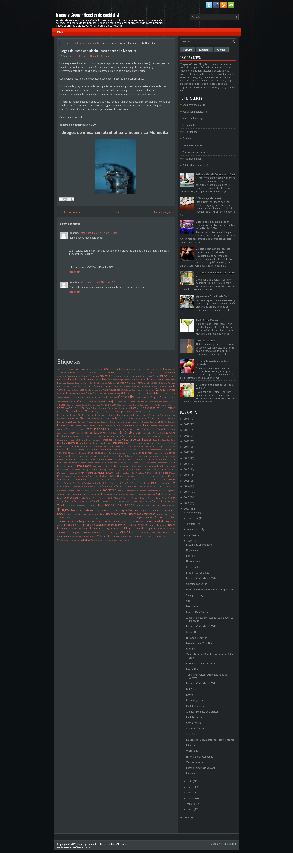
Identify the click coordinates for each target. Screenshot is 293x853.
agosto (191, 535)
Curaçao (123, 408)
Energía (113, 422)
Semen (96, 498)
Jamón (106, 446)
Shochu (117, 498)
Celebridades (116, 389)
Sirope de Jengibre (139, 498)
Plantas (89, 486)
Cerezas (141, 389)
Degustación (99, 411)
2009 (186, 817)
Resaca (67, 494)
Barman (79, 379)
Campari (145, 386)
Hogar (155, 439)
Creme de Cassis (195, 567)
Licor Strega (161, 462)
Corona (139, 401)
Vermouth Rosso (66, 536)
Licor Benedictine (94, 452)
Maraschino (128, 469)
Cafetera (98, 386)
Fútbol (78, 432)
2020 (186, 452)
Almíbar (93, 372)
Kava (102, 449)
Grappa (87, 436)
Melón (132, 472)
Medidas (125, 472)
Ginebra (129, 432)
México (164, 472)
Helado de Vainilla (151, 436)
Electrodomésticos (66, 421)
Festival (161, 425)
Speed (82, 501)
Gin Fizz (190, 649)
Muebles (146, 476)
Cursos (163, 408)
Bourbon (121, 382)
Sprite (88, 501)
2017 (76, 369)
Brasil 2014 (153, 383)
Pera (124, 483)
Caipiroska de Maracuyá (195, 165)
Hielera (82, 439)
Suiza (111, 501)
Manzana (96, 469)
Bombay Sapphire (90, 383)
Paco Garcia (78, 483)
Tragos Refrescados (92, 528)
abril (189, 792)
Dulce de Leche (132, 418)
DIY (81, 418)
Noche (104, 479)
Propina (172, 486)
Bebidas (107, 379)
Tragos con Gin (66, 517)
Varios (125, 532)
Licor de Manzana (105, 459)
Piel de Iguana (190, 131)
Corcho (119, 401)
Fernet (146, 425)
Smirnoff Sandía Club (193, 105)
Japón (112, 446)
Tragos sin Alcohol (114, 528)
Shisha (110, 498)
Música (171, 476)
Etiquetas (109, 425)
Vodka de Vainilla (73, 540)
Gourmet (151, 432)
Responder (74, 271)
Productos (162, 486)
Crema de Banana (160, 401)
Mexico (156, 472)
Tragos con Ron (165, 517)
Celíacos (127, 389)
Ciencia (60, 397)
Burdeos (67, 386)
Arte (113, 375)
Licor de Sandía (86, 462)
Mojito (120, 476)
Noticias (112, 479)
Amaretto (111, 372)
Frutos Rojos (162, 429)
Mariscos (61, 472)
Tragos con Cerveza (117, 514)
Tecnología (157, 501)
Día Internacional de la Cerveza (158, 411)
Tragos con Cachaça (76, 514)
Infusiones (130, 443)
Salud (159, 494)
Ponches (128, 486)
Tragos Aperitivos (105, 510)
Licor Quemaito (133, 462)
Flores (81, 429)
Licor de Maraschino (142, 459)
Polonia (112, 486)
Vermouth (155, 532)
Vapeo (116, 532)
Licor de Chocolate (89, 456)
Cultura (103, 408)
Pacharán (68, 483)
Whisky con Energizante (195, 152)
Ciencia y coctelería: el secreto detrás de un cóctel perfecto (213, 250)
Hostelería (170, 439)
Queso (90, 490)
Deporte (109, 411)
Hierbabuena (107, 439)
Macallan (152, 466)
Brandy (138, 382)
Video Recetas (89, 536)
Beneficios (134, 379)
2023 (88, 369)
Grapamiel (77, 436)
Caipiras (108, 386)
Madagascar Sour (191, 158)
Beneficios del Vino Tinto (200, 643)
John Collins (192, 734)
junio (189, 781)
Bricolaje (163, 383)
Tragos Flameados (157, 524)
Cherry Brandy (92, 393)
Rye (115, 494)
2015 (65, 369)
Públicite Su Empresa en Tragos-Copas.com (209, 589)
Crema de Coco (94, 404)
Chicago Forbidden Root (110, 393)
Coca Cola (96, 397)
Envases (145, 422)
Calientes (118, 386)
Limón (87, 466)
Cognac (154, 397)
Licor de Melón (159, 459)
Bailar (156, 376)
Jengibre (119, 446)
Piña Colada (163, 482)
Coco (138, 397)
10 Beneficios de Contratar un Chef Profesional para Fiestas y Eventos (215, 176)
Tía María (91, 505)
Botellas (112, 382)
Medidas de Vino (195, 706)
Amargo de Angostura (127, 372)
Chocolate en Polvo (167, 393)
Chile (123, 393)
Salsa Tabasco (129, 494)
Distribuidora (72, 418)
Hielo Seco (95, 439)
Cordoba (126, 401)
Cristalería (79, 408)
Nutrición (158, 479)
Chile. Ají (130, 393)
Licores (171, 462)
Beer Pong (117, 379)
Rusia (109, 494)
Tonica (148, 505)
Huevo (71, 443)
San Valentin (72, 497)
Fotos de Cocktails (97, 429)
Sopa (71, 501)
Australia (120, 376)
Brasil (145, 382)
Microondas (74, 476)
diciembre (192, 512)
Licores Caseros (66, 466)
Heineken (137, 436)
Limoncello (96, 466)
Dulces (143, 418)
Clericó (81, 397)
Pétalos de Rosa (144, 483)
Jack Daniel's (85, 446)
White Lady (192, 751)
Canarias (162, 386)
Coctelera (145, 397)
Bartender (89, 379)
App (64, 376)
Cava (105, 389)
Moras (139, 476)
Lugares (132, 466)
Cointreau (164, 397)
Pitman (68, 486)
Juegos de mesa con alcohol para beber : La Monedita (98, 51)
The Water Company (75, 505)
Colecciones (62, 401)
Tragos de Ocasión (94, 525)
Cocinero (114, 397)
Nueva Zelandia (126, 479)
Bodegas (61, 382)
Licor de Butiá (159, 452)
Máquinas (106, 469)
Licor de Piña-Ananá (197, 612)
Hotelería (62, 442)
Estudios (99, 425)
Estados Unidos (65, 425)
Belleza (125, 379)
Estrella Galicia (88, 425)
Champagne (73, 393)
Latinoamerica (154, 449)
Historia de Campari (196, 637)
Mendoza (140, 472)
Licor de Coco (105, 456)
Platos (105, 486)
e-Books (162, 418)
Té (150, 501)
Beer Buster (192, 606)
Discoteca (61, 418)
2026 (100, 369)
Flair (76, 429)
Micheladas (63, 476)
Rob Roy (190, 555)
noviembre (193, 518)
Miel (90, 476)
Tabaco (145, 501)
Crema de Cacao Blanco (77, 404)
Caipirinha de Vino (192, 145)
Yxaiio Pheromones (114, 540)
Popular (187, 49)
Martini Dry (91, 472)
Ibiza (95, 443)
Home (63, 43)
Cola (173, 397)
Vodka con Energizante (194, 111)
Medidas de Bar (194, 717)
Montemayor (130, 476)
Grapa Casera (193, 723)
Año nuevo (159, 372)
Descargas (118, 411)
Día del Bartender (134, 411)
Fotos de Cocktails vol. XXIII (201, 626)
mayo (190, 787)
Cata (81, 389)
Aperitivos (170, 372)
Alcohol (159, 369)
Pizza (74, 486)
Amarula (141, 372)
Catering (98, 389)
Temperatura (169, 501)
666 (188, 600)
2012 (186, 497)
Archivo (221, 49)
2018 (82, 369)
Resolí (74, 494)
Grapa (69, 436)
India (110, 443)
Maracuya (116, 469)
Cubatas (94, 408)
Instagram (150, 443)
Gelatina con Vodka (196, 584)
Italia (77, 446)
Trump (172, 528)
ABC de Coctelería (115, 369)
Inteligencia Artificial (165, 443)
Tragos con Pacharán (124, 517)
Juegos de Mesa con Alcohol (83, 43)
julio (189, 540)
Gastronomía (101, 432)
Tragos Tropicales (136, 528)
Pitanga (60, 486)
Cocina (105, 397)
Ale (174, 369)
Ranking (98, 490)
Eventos (127, 425)
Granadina (162, 432)
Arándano (94, 375)
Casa (76, 389)
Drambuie (109, 418)
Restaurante (84, 494)
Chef (83, 393)
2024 (94, 369)
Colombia (72, 401)
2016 (71, 369)
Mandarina (77, 469)
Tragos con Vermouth (90, 521)
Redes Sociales (132, 490)
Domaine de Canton (94, 418)
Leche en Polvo (77, 452)
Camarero (135, 386)
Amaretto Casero (195, 728)
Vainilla (94, 532)
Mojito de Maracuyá (193, 118)
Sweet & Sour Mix (133, 501)
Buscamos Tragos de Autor (201, 663)
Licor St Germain (148, 462)
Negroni (88, 479)
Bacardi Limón (145, 376)
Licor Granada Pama (117, 462)
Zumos (125, 540)
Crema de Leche (109, 404)
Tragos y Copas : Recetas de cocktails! (87, 14)
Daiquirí (171, 408)
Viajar (78, 536)
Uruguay (75, 532)
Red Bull (121, 490)
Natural (71, 479)
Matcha (117, 472)
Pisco (172, 482)
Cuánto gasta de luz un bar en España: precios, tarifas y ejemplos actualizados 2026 (215, 225)
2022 (186, 441)
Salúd (167, 494)
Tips (100, 505)
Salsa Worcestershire (145, 494)
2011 (186, 503)
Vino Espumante (135, 536)
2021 (186, 447)
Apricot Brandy (81, 375)
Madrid (160, 466)
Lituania (124, 466)
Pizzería (81, 486)
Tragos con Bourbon (150, 510)
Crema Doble (64, 408)
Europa (117, 425)
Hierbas (117, 439)
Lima (78, 466)
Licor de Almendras (112, 452)
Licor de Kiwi (70, 459)
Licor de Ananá (128, 452)
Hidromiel (73, 439)
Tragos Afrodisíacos (82, 510)
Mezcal (172, 472)
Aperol (60, 376)
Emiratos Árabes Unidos (89, 422)
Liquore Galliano (110, 466)
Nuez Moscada (139, 479)
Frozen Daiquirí (194, 669)
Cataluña (89, 389)
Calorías (126, 386)
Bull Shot (191, 689)
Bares (71, 379)
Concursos (99, 401)
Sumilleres (119, 501)
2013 (186, 492)
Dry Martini (192, 550)
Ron (103, 494)
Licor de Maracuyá (122, 459)
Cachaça (82, 386)
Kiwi (115, 449)
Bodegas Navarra (74, 383)
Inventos (61, 446)
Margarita (148, 469)
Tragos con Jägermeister (103, 517)
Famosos (137, 425)
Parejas (87, 483)
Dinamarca (154, 415)
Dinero (163, 415)
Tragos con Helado (84, 517)
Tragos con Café (96, 514)
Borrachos (102, 383)
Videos (101, 536)
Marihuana (170, 469)
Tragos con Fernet (165, 514)
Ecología (171, 418)
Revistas (96, 494)
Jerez (126, 446)
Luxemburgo (142, 466)
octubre (191, 524)
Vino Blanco (119, 536)
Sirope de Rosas (154, 498)
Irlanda (70, 446)
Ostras (60, 483)
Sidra (128, 498)
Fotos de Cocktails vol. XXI (200, 767)
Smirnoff (165, 498)
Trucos (160, 528)
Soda (172, 497)
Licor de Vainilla (101, 462)
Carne (70, 389)
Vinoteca (171, 536)
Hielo (87, 439)
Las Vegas (136, 449)
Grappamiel (96, 436)
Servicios (103, 498)
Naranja (62, 479)
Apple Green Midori (207, 320)
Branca (130, 382)
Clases (74, 397)
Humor (79, 442)
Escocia (153, 422)
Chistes (143, 393)
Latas (144, 449)
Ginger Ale (140, 432)
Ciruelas (67, 397)
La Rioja (121, 449)
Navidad (80, 479)
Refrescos (142, 490)
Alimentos (73, 372)
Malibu (67, 469)
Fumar (72, 432)
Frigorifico (128, 429)
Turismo (61, 532)
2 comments (107, 56)
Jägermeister (97, 446)
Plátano (97, 486)
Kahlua (95, 449)
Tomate (140, 505)
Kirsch (108, 449)
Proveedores (62, 490)
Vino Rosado (150, 536)
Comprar (90, 401)
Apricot (70, 376)
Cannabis (62, 389)
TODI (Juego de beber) (208, 198)
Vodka (61, 540)
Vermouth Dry (168, 532)
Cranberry (147, 401)
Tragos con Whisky (154, 521)
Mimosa (190, 745)
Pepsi (118, 483)
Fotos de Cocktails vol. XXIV (201, 578)
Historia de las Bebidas (136, 439)
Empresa (104, 422)
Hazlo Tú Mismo (123, 436)
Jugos (88, 449)
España (162, 421)
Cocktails (126, 396)
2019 (186, 458)
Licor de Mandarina (86, 459)
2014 (59, 369)
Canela (171, 386)
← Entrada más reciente (71, 212)
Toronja (164, 505)
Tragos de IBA (72, 525)
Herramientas (168, 436)
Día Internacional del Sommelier (93, 415)
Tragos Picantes (74, 528)
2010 (186, 508)
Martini (81, 472)
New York (97, 479)
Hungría (87, 443)
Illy (105, 443)
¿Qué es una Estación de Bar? (212, 296)
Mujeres (155, 476)
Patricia (94, 483)
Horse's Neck (193, 561)
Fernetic (153, 425)
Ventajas (145, 532)
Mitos (95, 476)
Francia (114, 429)
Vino (109, 536)
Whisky (94, 540)
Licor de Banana (144, 452)
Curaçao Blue (136, 408)
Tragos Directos (137, 525)
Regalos (162, 490)
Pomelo (119, 486)
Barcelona (62, 379)
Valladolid (109, 532)
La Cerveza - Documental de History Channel (210, 739)
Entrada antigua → (164, 212)
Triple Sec (151, 528)
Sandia (82, 498)
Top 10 (156, 505)
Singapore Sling (194, 595)
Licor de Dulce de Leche (122, 456)
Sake (120, 494)
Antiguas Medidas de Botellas (202, 711)
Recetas (110, 490)
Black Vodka (170, 379)
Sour (76, 501)
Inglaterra (140, 443)
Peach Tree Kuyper (107, 483)
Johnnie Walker (136, 446)
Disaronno (170, 415)
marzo (190, 798)
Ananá (149, 372)
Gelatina (115, 432)
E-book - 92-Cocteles (197, 572)
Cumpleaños (113, 408)
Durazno (152, 418)
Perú (129, 482)
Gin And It (191, 632)
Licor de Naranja (71, 462)
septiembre (193, 529)
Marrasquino (71, 472)
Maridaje (159, 469)
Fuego (65, 432)
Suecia (105, 501)
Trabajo (172, 505)
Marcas (138, 469)
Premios (153, 486)
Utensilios (85, 532)
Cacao (74, 386)
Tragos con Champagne (142, 514)
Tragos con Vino (111, 521)
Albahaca (141, 369)
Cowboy (186, 138)
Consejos (110, 401)
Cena (134, 389)
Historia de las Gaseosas (199, 756)
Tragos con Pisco (144, 517)
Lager (128, 449)
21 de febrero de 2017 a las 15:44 (98, 282)
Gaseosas (87, 432)
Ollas (165, 479)
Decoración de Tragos (80, 411)
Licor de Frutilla (159, 456)
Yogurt (102, 540)
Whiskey (85, 540)
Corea (132, 401)
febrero (191, 804)
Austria (127, 376)
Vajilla (101, 532)
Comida (81, 401)
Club (88, 397)
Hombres (162, 439)
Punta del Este (81, 490)
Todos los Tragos (119, 505)
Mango (86, 469)
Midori (83, 476)
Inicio (60, 31)
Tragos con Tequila (67, 521)
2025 (186, 424)
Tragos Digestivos (116, 525)
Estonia (77, 425)
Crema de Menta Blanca (129, 404)
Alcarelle (150, 369)
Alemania (61, 372)
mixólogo (112, 476)
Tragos (63, 509)
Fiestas (69, 429)
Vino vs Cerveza (194, 762)
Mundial (163, 476)
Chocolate (152, 393)
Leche (165, 449)
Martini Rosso (105, 472)
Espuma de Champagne (199, 544)
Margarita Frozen (191, 125)
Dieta (145, 414)
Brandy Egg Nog (195, 700)
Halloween (108, 436)
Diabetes (112, 415)
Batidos (98, 379)
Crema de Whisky (168, 404)
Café (90, 386)
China (137, 393)
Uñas (68, 532)
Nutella (150, 479)
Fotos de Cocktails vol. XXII (200, 683)
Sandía (89, 498)
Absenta (132, 369)
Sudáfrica (96, 501)
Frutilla (152, 429)
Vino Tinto (161, 536)
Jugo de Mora (78, 449)
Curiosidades (152, 408)
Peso (134, 483)
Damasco (61, 411)
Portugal (138, 486)
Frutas (145, 429)
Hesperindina (63, 439)
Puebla (71, 490)
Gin (121, 432)
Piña (153, 482)
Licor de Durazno (142, 456)
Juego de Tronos (150, 446)
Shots (123, 498)
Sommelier (62, 501)
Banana (171, 375)
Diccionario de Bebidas (129, 414)
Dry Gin (119, 418)
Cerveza (160, 389)
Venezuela (136, 532)
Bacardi (135, 375)
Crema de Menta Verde (150, 404)
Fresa (121, 429)
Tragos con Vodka (132, 521)
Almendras (84, 372)
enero (190, 809)
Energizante (124, 421)
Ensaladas (136, 422)
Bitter (143, 379)
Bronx (189, 694)
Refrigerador (152, 490)
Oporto (171, 479)
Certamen (150, 389)
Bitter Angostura (155, 379)
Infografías (119, 443)
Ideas (100, 443)
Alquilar (101, 372)
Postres (145, 486)
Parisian (190, 773)
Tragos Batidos (128, 510)
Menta (148, 472)
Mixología (103, 476)
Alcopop (168, 369)
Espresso (171, 422)
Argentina (105, 376)
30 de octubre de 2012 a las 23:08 (99, 232)
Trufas (166, 528)
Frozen (137, 429)
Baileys (163, 376)
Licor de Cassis (70, 456)
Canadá (154, 386)
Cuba (88, 408)
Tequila (61, 505)
